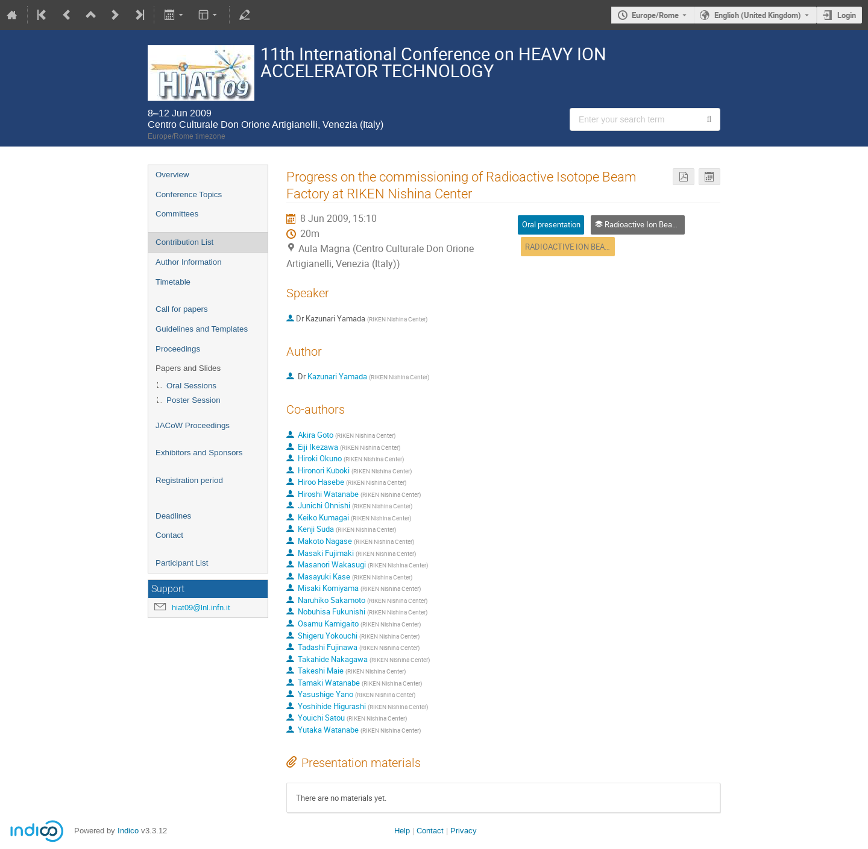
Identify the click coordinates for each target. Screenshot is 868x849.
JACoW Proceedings (193, 425)
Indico (128, 830)
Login (846, 15)
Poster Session (193, 400)
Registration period (189, 480)
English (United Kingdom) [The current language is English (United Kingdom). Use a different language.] (757, 15)
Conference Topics (189, 194)
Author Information (189, 262)
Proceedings (178, 348)
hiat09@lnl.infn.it (201, 607)
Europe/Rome (655, 15)
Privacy (463, 830)
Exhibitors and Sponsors (199, 452)
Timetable (173, 281)
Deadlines (173, 515)
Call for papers (182, 309)
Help (402, 830)
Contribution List (184, 242)
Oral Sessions (191, 385)
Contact (169, 535)
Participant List (182, 562)
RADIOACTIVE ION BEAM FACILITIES (588, 246)
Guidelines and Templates (202, 328)
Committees (177, 213)
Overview (172, 174)
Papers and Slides (188, 368)
